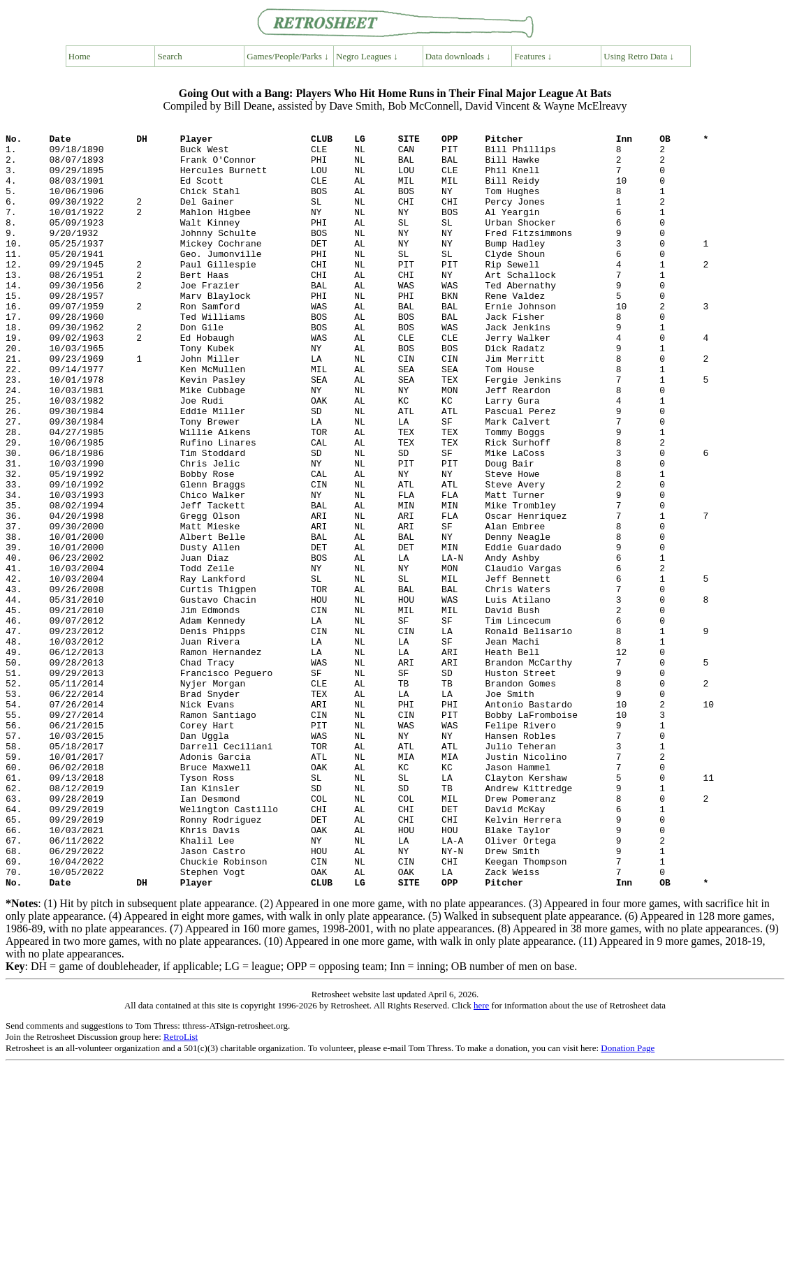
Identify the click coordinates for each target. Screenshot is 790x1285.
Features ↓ (534, 56)
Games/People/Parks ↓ (287, 56)
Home (79, 56)
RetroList (180, 1189)
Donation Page (627, 1201)
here (481, 1158)
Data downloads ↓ (458, 56)
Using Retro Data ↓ (639, 56)
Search (170, 56)
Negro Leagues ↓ (367, 56)
